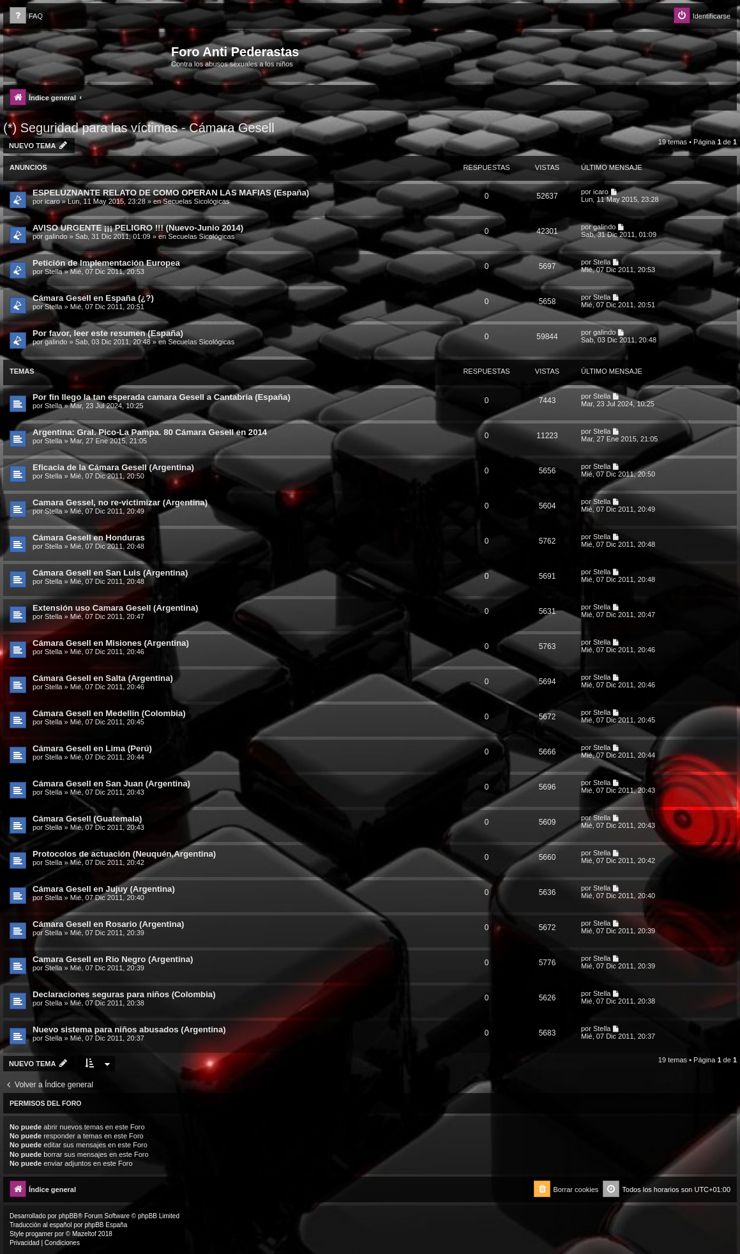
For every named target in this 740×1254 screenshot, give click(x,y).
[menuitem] (26, 16)
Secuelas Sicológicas (196, 201)
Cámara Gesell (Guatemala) (87, 818)
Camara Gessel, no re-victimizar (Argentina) (120, 502)
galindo (56, 236)
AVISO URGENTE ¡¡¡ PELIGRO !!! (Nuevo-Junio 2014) (138, 228)
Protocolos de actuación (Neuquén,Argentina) (124, 854)
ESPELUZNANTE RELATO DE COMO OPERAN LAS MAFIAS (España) (171, 192)
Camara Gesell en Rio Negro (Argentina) (113, 959)
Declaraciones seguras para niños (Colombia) (124, 994)
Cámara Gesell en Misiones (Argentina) (111, 643)
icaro (52, 201)
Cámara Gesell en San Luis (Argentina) (110, 572)
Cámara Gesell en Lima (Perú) (92, 748)
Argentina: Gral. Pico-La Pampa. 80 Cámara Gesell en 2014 (150, 432)
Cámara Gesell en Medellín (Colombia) (109, 713)
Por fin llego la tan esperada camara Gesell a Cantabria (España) (162, 397)
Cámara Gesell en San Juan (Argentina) (111, 783)
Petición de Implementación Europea (106, 263)
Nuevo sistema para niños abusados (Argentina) (129, 1029)
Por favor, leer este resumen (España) (108, 333)
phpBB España (105, 1224)
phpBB (68, 1216)
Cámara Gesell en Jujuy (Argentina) (104, 889)
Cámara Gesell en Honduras (89, 537)
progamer (39, 1233)
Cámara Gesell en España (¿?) (93, 298)
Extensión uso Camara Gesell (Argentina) (115, 608)
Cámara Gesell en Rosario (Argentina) (108, 924)
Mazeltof (84, 1233)
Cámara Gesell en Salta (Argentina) (103, 678)
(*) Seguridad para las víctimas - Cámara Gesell (139, 128)
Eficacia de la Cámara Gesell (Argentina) (113, 467)
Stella (54, 271)
